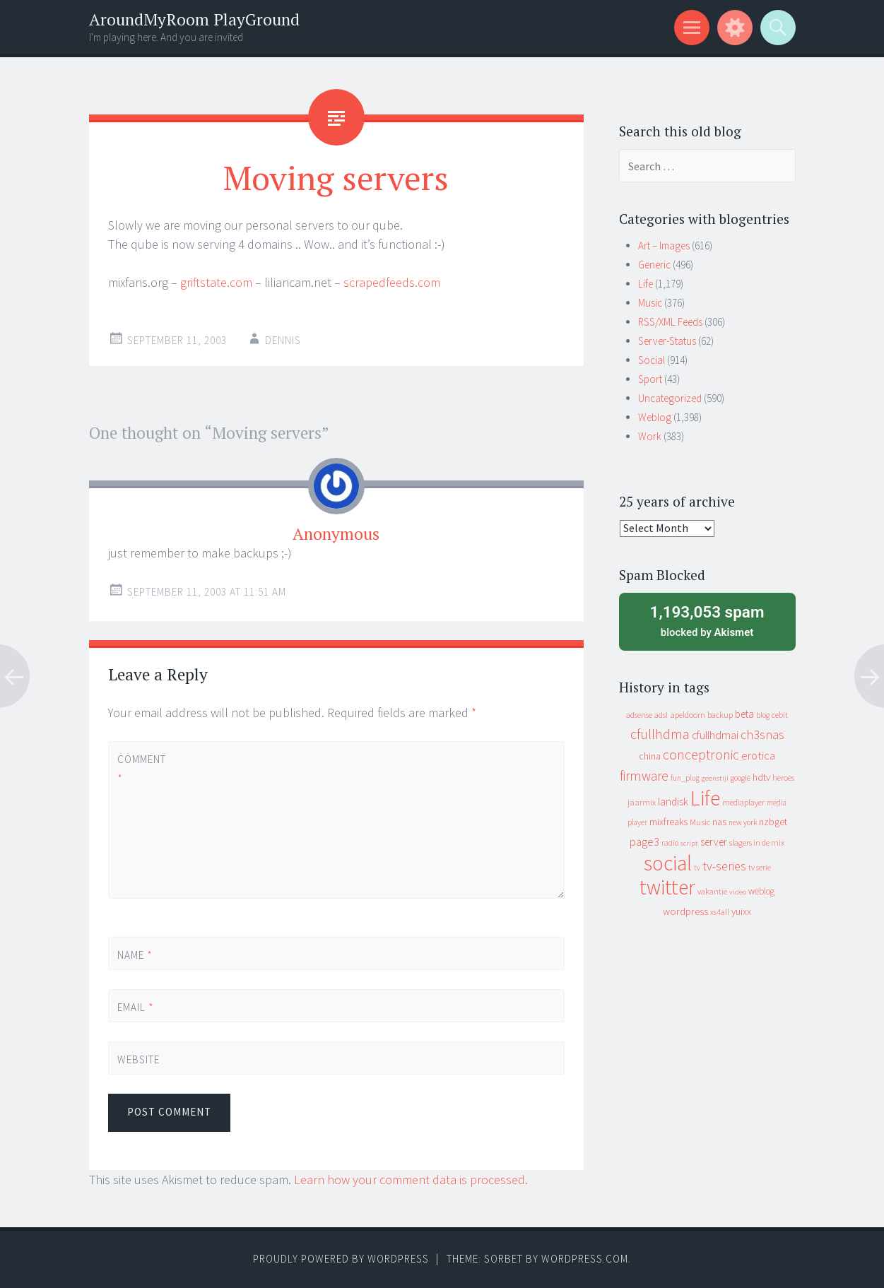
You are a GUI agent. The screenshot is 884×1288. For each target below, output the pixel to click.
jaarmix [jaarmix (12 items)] (641, 802)
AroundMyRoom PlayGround (194, 19)
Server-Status (667, 341)
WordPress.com (584, 1258)
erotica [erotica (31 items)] (758, 755)
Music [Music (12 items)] (700, 822)
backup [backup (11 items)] (720, 714)
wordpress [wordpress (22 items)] (685, 911)
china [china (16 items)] (650, 756)
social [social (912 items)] (668, 863)
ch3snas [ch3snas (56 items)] (762, 734)
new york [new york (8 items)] (743, 822)
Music (650, 302)
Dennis (283, 340)
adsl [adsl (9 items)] (661, 715)
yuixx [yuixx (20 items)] (741, 911)
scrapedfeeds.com (391, 282)
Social (651, 360)
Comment (141, 768)
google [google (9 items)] (740, 778)
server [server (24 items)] (713, 842)
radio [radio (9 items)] (669, 843)
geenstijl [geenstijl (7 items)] (715, 778)
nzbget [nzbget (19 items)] (773, 821)
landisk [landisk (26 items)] (673, 801)
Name (135, 955)
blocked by (707, 620)
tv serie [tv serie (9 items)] (759, 868)
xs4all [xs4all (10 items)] (719, 911)
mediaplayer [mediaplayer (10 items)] (743, 802)
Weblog (654, 417)
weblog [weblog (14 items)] (761, 891)
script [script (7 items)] (689, 843)
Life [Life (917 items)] (705, 798)
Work (649, 436)
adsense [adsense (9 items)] (639, 715)
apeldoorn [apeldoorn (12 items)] (687, 714)
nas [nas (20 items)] (719, 821)
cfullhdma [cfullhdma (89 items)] (660, 734)
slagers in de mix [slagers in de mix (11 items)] (756, 842)
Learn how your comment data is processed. (411, 1179)
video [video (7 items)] (737, 892)
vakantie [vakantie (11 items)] (712, 891)
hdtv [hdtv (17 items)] (761, 777)
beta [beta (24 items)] (744, 714)
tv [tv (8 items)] (697, 868)
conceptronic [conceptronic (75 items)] (701, 754)
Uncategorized (670, 398)
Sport (650, 379)
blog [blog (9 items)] (763, 715)
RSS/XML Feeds (670, 322)
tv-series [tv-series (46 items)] (724, 866)
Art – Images (664, 245)
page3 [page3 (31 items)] (644, 841)
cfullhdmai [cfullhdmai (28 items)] (715, 735)
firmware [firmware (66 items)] (644, 775)
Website (138, 1059)
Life (645, 283)
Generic (654, 264)
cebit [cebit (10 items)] (780, 714)
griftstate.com (216, 282)
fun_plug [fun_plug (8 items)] (685, 778)
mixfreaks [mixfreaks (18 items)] (668, 821)
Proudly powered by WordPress (341, 1258)
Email (135, 1007)
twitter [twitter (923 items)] (667, 887)
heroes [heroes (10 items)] (783, 777)
